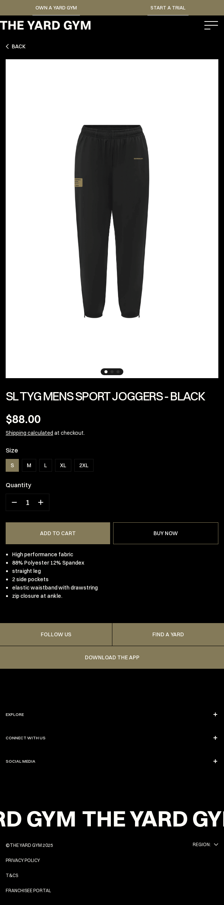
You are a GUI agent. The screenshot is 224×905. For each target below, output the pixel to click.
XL (63, 465)
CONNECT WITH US (112, 738)
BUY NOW (165, 533)
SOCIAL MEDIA (112, 761)
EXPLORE (112, 714)
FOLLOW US (56, 634)
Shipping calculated (29, 432)
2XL (84, 465)
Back (16, 46)
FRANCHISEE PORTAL (28, 890)
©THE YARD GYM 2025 (29, 845)
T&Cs (12, 875)
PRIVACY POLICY (23, 860)
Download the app (112, 657)
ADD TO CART (58, 533)
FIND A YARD (168, 634)
